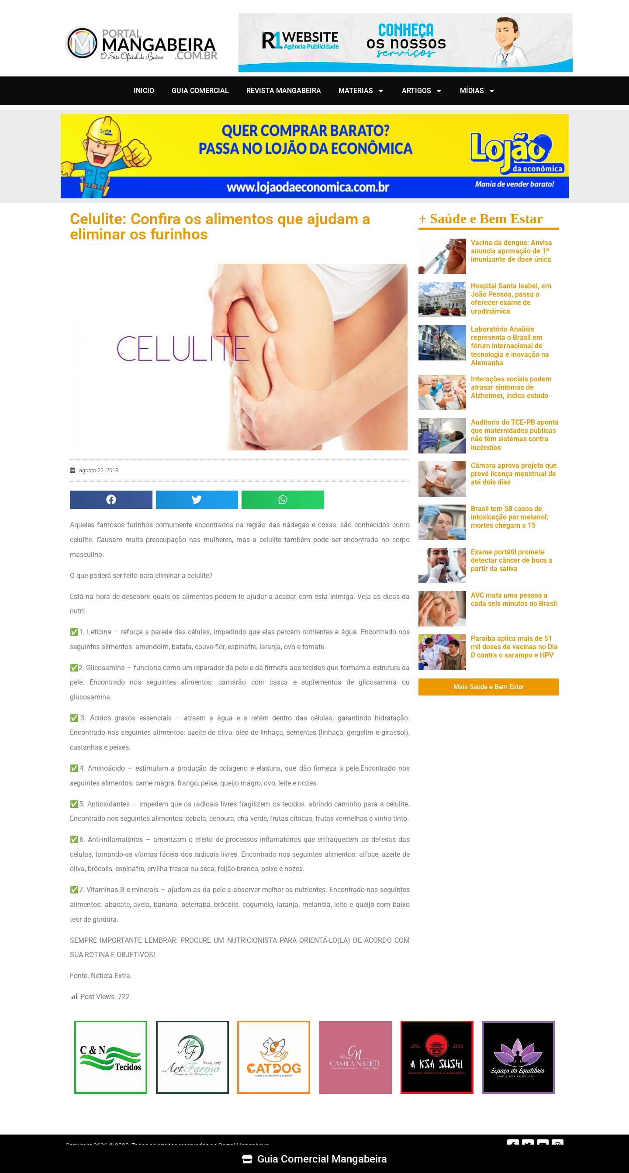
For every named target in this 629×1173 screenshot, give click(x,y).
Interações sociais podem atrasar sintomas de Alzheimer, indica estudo (511, 387)
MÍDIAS (477, 91)
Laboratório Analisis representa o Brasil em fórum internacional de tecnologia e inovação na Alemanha (510, 346)
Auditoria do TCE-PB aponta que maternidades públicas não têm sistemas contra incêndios (515, 435)
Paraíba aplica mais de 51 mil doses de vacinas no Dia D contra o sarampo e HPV (514, 646)
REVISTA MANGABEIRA (283, 91)
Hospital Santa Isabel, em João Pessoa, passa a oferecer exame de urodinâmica (511, 298)
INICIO (144, 91)
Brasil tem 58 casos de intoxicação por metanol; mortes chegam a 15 (509, 517)
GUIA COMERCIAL (200, 91)
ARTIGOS (422, 91)
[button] (111, 500)
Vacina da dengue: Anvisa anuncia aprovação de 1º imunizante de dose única (511, 251)
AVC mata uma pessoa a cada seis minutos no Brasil (514, 599)
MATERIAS (361, 91)
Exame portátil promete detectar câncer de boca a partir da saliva (512, 560)
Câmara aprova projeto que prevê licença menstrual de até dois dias (514, 473)
